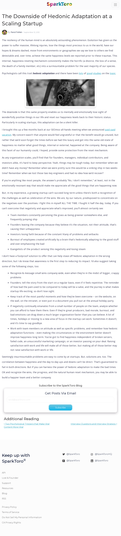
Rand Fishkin (16, 32)
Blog (4, 493)
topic (113, 73)
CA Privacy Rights (11, 522)
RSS (4, 498)
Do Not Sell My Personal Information (22, 517)
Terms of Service (10, 512)
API (4, 473)
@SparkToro (73, 454)
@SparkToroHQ (103, 454)
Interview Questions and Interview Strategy (94, 424)
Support (6, 483)
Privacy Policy (9, 507)
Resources (7, 488)
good (89, 73)
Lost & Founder (10, 478)
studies (97, 73)
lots (81, 73)
